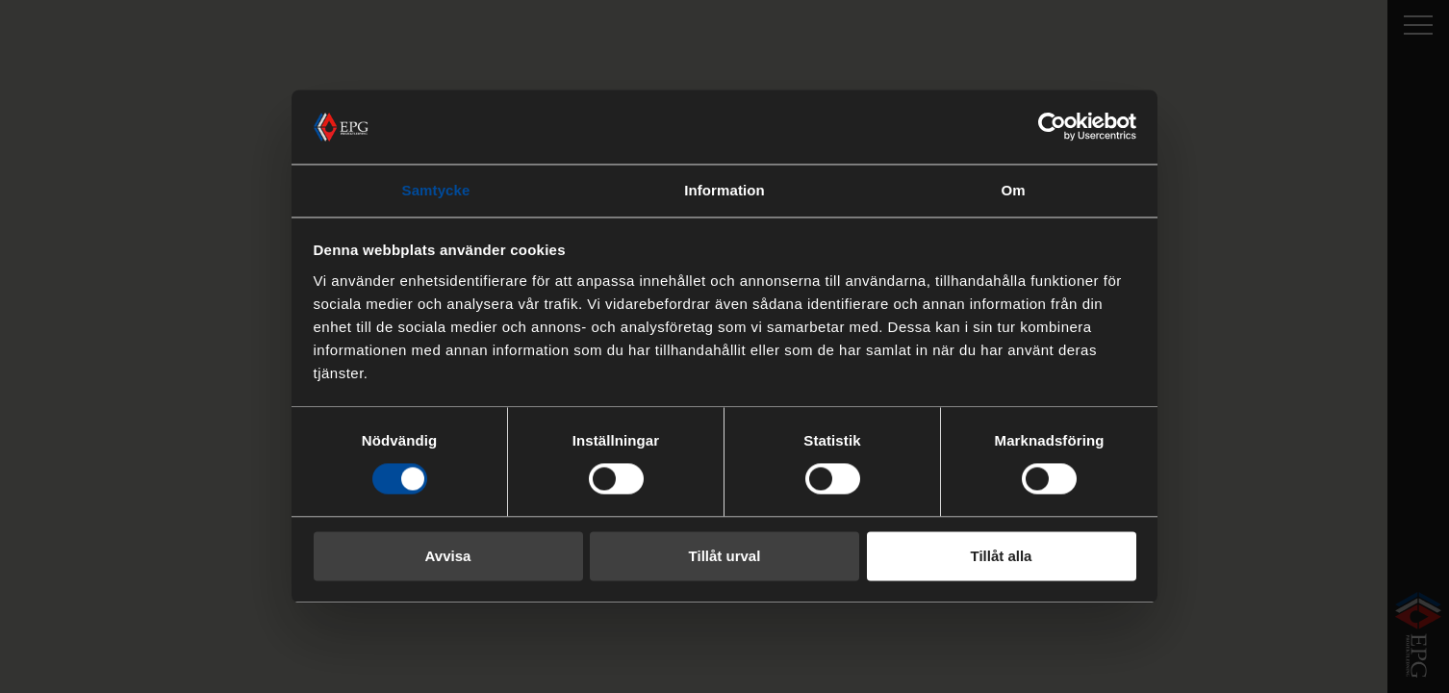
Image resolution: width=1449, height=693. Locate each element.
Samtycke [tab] (436, 190)
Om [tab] (1013, 190)
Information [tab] (724, 190)
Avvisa (448, 556)
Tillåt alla (1001, 556)
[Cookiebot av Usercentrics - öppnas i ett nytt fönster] (1052, 127)
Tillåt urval (725, 556)
